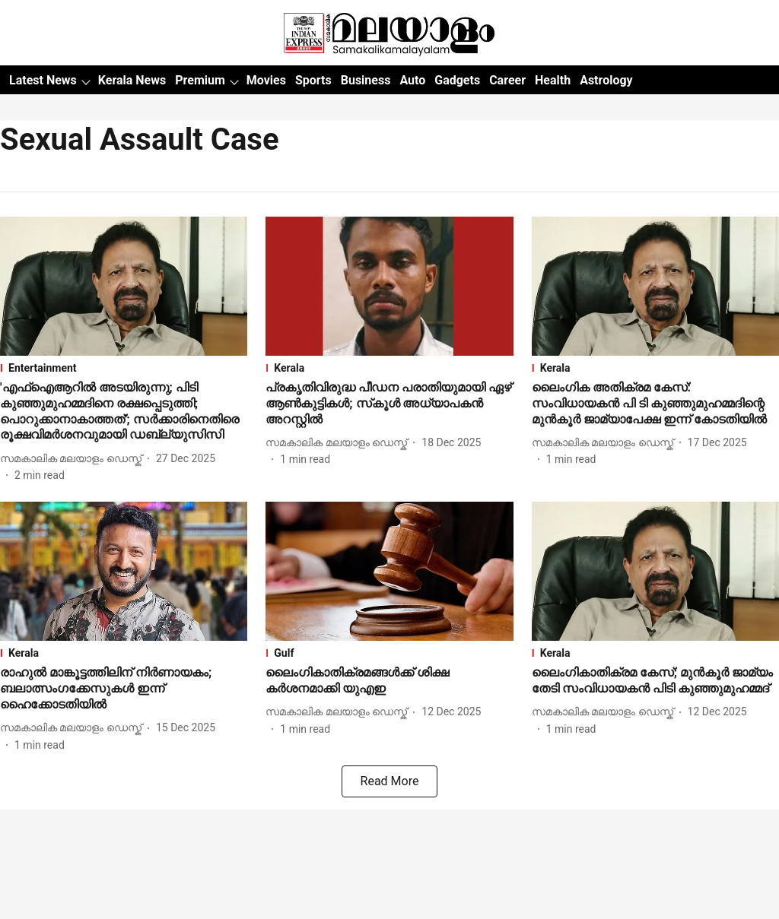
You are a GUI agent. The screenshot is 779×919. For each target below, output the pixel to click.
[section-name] (123, 368)
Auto (412, 80)
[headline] (123, 411)
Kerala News (132, 80)
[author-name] (74, 459)
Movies (266, 80)
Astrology (606, 80)
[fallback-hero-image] (123, 286)
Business (366, 80)
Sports (313, 80)
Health (553, 80)
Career (507, 80)
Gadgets (457, 80)
